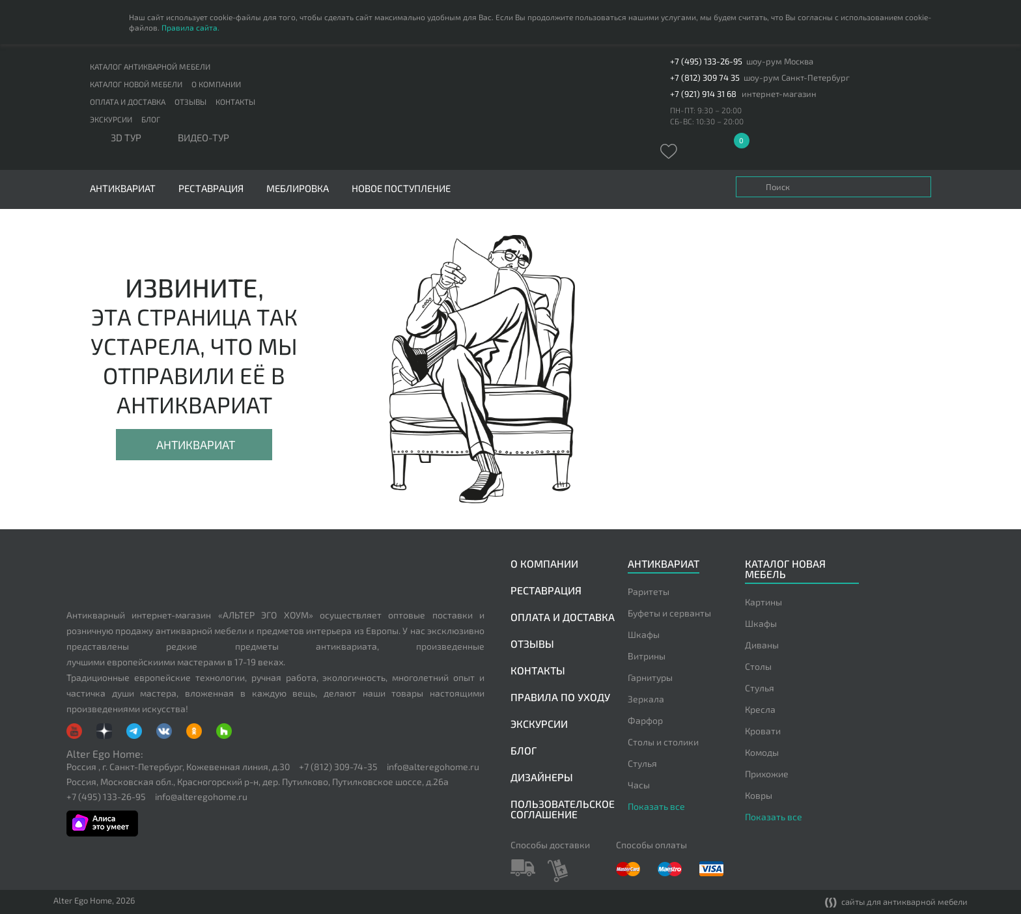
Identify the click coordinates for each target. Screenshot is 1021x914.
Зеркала (646, 698)
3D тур (126, 138)
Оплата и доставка (127, 101)
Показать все (656, 806)
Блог (150, 119)
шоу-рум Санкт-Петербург (797, 78)
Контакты (235, 101)
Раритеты (648, 591)
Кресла (760, 709)
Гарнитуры (650, 677)
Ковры (758, 795)
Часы (639, 784)
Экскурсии (111, 119)
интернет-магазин (779, 94)
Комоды (762, 752)
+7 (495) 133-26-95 (706, 61)
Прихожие (767, 773)
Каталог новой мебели (136, 84)
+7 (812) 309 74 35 (705, 78)
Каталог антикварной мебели (150, 66)
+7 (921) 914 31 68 (703, 94)
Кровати (763, 730)
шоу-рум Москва (779, 61)
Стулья (642, 763)
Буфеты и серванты (669, 612)
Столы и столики (663, 741)
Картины (763, 601)
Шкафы (644, 634)
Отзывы (190, 101)
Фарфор (645, 720)
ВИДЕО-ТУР (203, 138)
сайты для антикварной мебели (896, 902)
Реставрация (211, 188)
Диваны (762, 644)
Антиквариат (195, 444)
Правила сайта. (190, 27)
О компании (216, 84)
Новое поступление (401, 188)
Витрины (646, 655)
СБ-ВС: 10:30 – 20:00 (707, 121)
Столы (758, 666)
